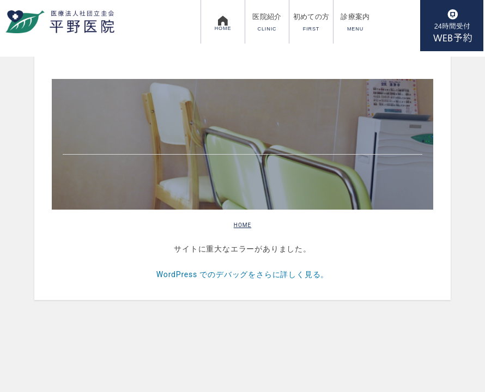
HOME (242, 225)
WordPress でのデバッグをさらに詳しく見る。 (242, 274)
